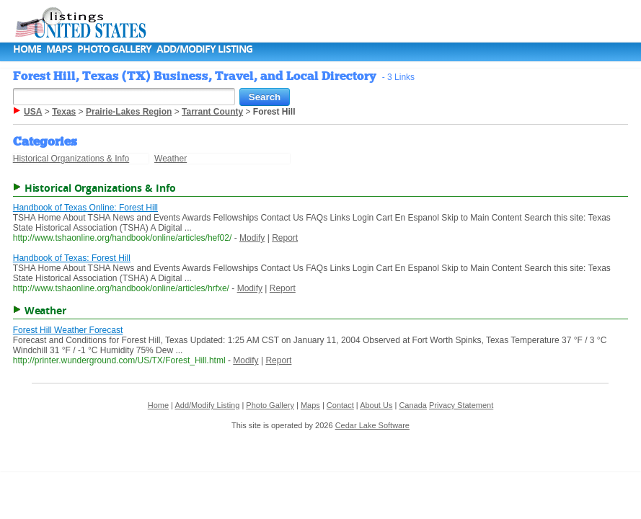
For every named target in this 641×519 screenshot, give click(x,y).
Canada (413, 405)
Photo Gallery (114, 49)
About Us (376, 405)
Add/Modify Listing (204, 49)
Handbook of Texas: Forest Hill (72, 258)
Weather (170, 159)
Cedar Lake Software (372, 425)
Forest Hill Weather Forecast (68, 330)
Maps (59, 49)
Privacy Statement (461, 405)
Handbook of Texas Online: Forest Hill (85, 208)
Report (285, 238)
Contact (340, 405)
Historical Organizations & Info (71, 159)
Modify (252, 238)
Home (27, 49)
